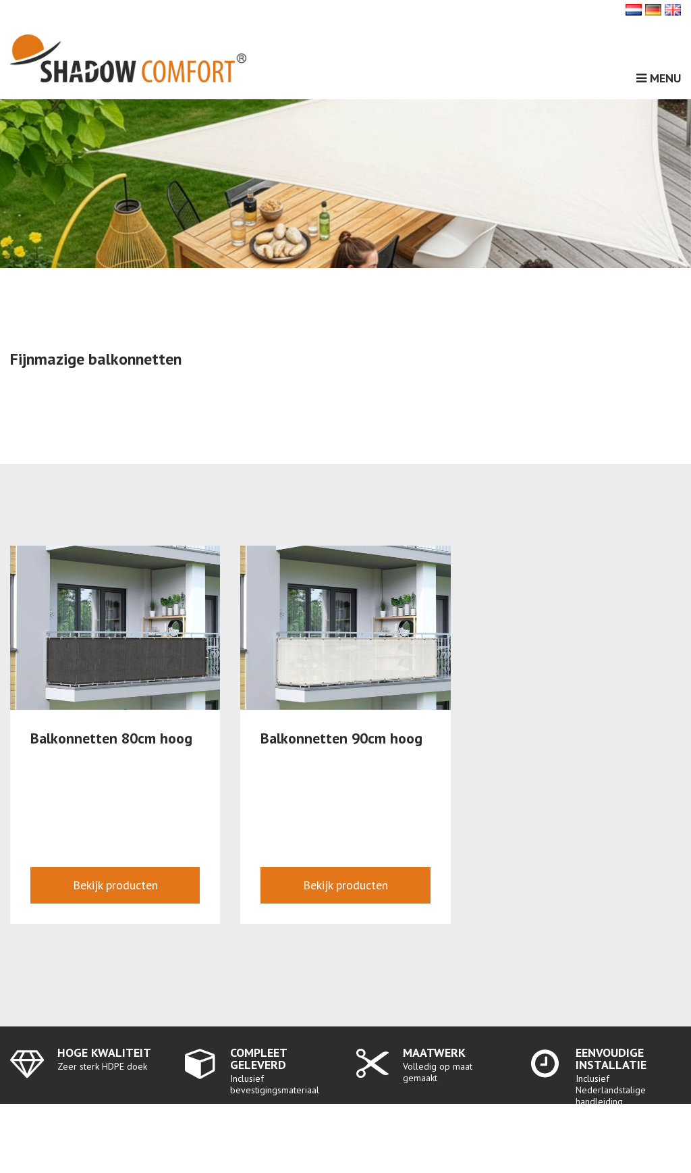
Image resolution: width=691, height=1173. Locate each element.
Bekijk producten (115, 885)
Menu (658, 78)
